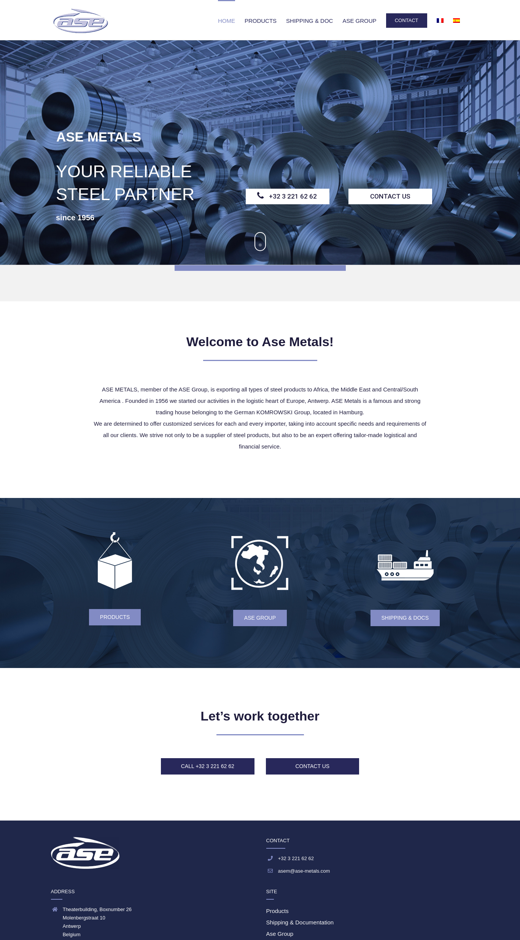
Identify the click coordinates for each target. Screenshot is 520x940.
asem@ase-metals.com (304, 871)
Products (277, 911)
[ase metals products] (115, 537)
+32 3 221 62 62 (293, 196)
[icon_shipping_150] (405, 555)
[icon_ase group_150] (259, 541)
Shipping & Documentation (300, 922)
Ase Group (280, 933)
